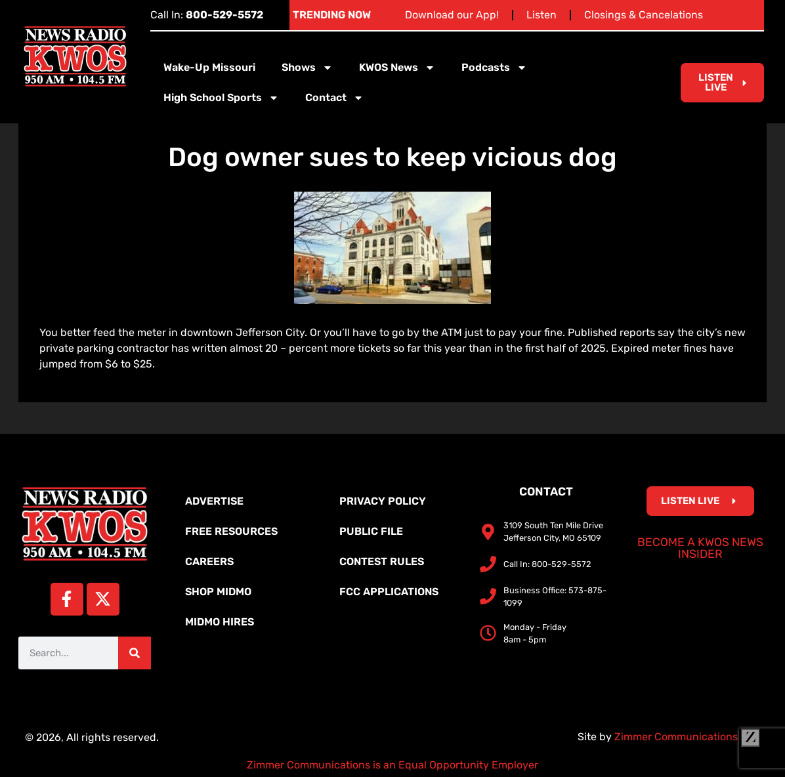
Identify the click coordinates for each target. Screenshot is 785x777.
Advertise (214, 501)
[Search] (134, 653)
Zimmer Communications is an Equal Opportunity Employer (392, 765)
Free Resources (231, 531)
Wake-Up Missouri (209, 67)
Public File (371, 531)
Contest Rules (381, 561)
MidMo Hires (219, 622)
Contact (334, 98)
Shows (307, 67)
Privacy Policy (382, 501)
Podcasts (494, 67)
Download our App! (452, 15)
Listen (541, 15)
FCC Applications (388, 591)
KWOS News (397, 67)
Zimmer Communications (687, 736)
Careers (209, 561)
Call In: (206, 15)
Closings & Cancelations (643, 15)
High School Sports (221, 98)
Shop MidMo (218, 591)
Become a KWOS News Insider (700, 548)
